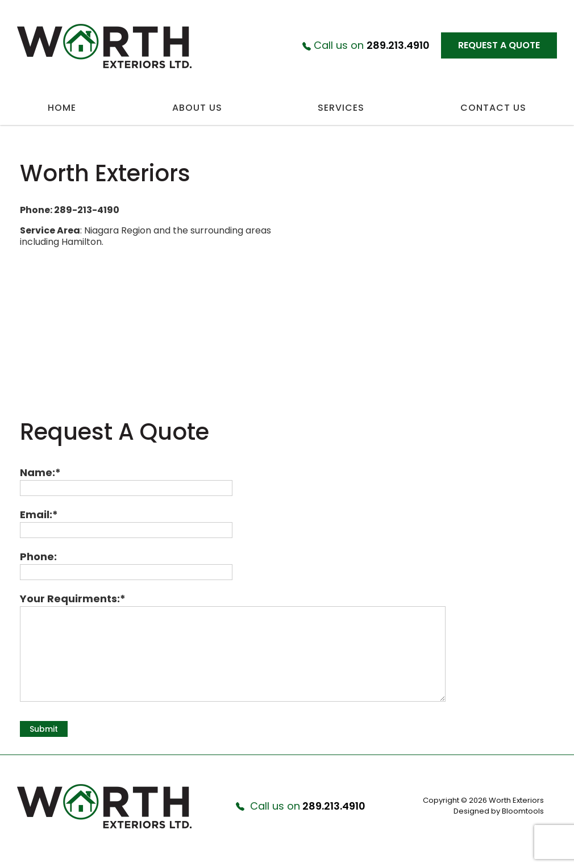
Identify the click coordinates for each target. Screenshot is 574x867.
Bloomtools (523, 811)
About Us (197, 107)
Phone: (38, 556)
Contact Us (493, 107)
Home (62, 107)
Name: (37, 472)
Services (341, 107)
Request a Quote (499, 45)
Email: (36, 514)
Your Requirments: (70, 598)
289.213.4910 (366, 45)
